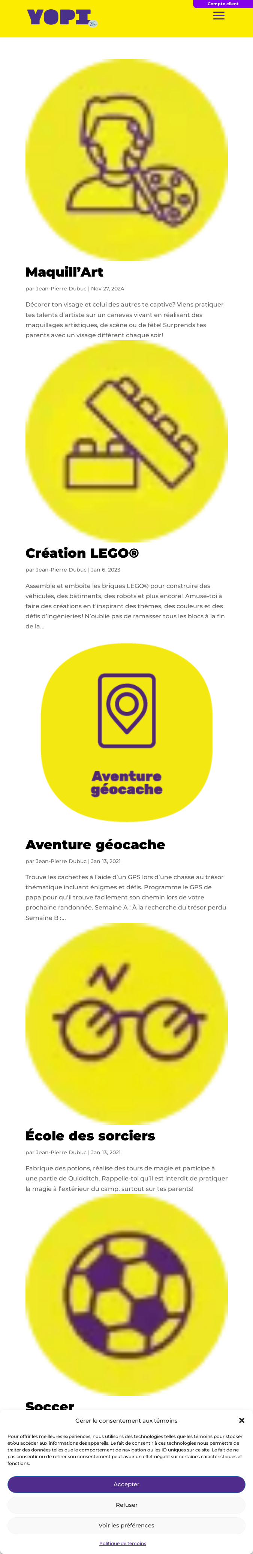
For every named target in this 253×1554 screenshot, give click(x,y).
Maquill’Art (64, 272)
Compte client (223, 3)
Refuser (127, 1504)
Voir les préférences (126, 1525)
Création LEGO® (82, 553)
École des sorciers (90, 1136)
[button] (242, 1420)
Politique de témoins (122, 1543)
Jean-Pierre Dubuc (61, 288)
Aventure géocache (95, 845)
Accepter (126, 1484)
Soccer (49, 1407)
